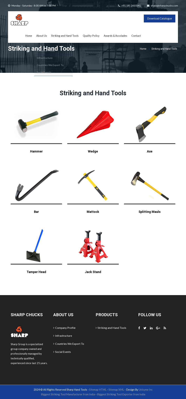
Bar (36, 212)
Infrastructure (62, 335)
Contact (136, 35)
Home (28, 35)
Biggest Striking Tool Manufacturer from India (68, 394)
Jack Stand (93, 272)
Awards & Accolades (115, 35)
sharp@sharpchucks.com (164, 5)
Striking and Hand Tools (65, 35)
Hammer (36, 151)
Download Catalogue (159, 18)
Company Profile (64, 327)
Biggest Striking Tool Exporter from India (121, 394)
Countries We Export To (68, 343)
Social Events (62, 351)
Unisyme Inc (146, 389)
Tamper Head (36, 272)
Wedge (93, 151)
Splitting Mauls (150, 212)
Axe (149, 151)
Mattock (93, 212)
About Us (41, 35)
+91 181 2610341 (131, 5)
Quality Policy (91, 35)
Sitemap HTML (97, 389)
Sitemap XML (116, 389)
